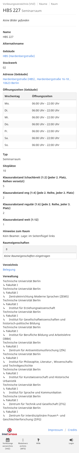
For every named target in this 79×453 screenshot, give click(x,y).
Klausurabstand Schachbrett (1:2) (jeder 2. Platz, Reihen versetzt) (35, 179)
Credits (72, 430)
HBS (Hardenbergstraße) (19, 56)
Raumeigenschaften (16, 242)
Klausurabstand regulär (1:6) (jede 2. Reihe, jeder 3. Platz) (36, 206)
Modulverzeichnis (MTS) (23, 444)
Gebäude (9, 51)
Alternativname (13, 43)
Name (7, 32)
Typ (5, 154)
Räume (43, 4)
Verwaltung (10, 276)
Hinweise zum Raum (16, 231)
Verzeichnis (10, 265)
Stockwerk (10, 63)
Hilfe (38, 441)
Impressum (55, 430)
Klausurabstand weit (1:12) (20, 219)
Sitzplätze (9, 166)
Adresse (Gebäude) (15, 74)
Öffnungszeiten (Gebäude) (20, 89)
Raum (54, 4)
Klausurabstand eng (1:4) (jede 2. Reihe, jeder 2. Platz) (38, 193)
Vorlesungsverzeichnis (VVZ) (19, 4)
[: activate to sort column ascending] (39, 249)
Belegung (9, 269)
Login (71, 441)
